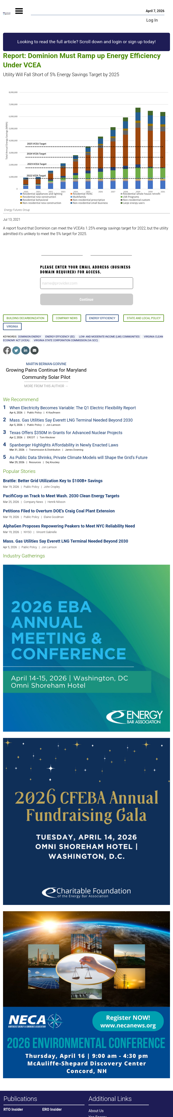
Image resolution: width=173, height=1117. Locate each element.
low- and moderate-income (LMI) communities (109, 336)
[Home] (6, 13)
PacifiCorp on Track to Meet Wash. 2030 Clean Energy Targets (61, 495)
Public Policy (34, 412)
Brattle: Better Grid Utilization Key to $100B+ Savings (53, 480)
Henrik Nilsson (56, 502)
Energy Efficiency (102, 318)
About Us (96, 1111)
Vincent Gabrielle (46, 532)
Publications (20, 1099)
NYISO (28, 532)
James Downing (74, 449)
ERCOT (31, 437)
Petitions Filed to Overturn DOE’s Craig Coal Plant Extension (59, 510)
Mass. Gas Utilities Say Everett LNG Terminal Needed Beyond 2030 (71, 420)
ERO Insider (52, 1109)
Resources (35, 462)
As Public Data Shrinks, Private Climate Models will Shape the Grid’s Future (78, 457)
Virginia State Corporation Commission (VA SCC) (66, 340)
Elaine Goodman (54, 517)
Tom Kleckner (47, 437)
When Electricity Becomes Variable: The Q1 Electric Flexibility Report (73, 407)
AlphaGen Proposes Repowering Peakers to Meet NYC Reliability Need (69, 526)
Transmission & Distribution (44, 449)
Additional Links (110, 1099)
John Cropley (52, 486)
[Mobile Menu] (19, 15)
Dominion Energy (29, 336)
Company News (67, 318)
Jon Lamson (53, 424)
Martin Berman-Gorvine (46, 364)
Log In (152, 20)
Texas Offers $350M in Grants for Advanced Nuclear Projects (66, 432)
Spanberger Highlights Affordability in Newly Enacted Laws (64, 444)
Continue (87, 299)
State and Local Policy (143, 318)
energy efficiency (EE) (60, 336)
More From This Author (46, 386)
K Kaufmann (53, 412)
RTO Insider (13, 1109)
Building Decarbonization (25, 318)
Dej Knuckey (53, 462)
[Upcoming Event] (86, 647)
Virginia (12, 326)
